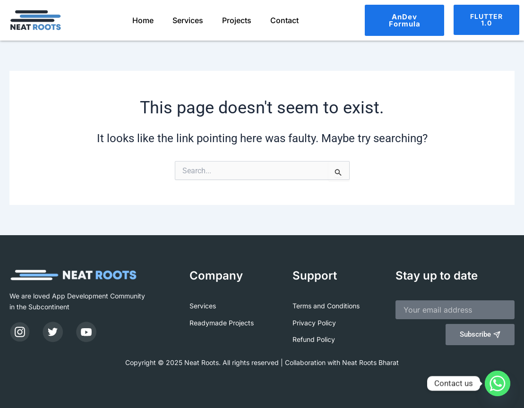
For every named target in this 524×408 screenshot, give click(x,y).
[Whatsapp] (497, 383)
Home (143, 20)
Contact (284, 20)
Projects (236, 20)
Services (187, 20)
